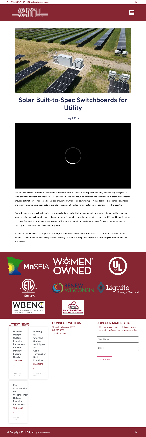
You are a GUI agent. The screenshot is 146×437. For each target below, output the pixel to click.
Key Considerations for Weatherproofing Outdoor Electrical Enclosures (22, 395)
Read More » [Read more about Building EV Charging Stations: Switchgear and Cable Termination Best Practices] (38, 366)
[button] (131, 12)
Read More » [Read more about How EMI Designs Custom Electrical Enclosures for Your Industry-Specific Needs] (18, 363)
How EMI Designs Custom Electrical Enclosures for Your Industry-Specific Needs (19, 344)
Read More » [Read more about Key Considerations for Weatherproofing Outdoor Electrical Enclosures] (18, 410)
